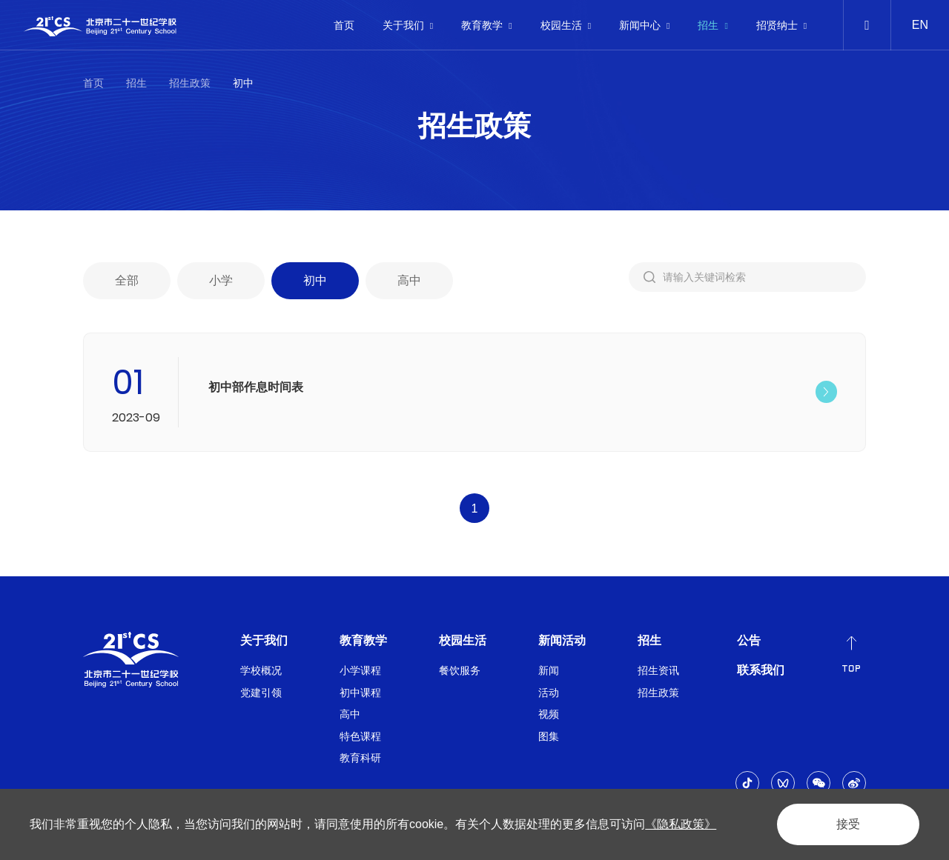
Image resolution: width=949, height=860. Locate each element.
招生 (712, 25)
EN (920, 25)
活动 (548, 693)
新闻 (548, 670)
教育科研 (360, 758)
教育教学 (486, 25)
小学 (221, 283)
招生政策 (190, 83)
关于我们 (408, 25)
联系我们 (760, 670)
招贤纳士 (781, 25)
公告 (749, 640)
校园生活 (565, 25)
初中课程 (360, 693)
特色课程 (360, 736)
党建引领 (261, 693)
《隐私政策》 (680, 824)
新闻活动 (562, 640)
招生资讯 (658, 670)
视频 (548, 714)
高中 (409, 283)
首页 (344, 25)
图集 (548, 736)
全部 (127, 283)
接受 (848, 824)
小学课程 (360, 670)
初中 (243, 83)
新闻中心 (644, 25)
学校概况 (261, 670)
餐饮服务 (459, 670)
